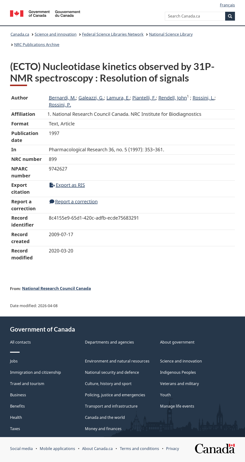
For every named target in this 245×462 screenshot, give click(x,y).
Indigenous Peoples (178, 372)
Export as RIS (67, 185)
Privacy (172, 448)
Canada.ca (20, 34)
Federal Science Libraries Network (113, 34)
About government (177, 342)
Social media (21, 448)
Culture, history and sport (108, 383)
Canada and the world (105, 417)
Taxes (15, 428)
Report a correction (74, 201)
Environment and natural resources (117, 361)
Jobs (14, 361)
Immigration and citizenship (35, 372)
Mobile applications (57, 448)
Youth (165, 395)
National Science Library (171, 34)
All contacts (20, 342)
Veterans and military (179, 383)
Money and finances (103, 428)
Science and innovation (56, 34)
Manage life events (177, 406)
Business (18, 395)
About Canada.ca (97, 448)
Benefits (17, 406)
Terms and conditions (139, 448)
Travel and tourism (27, 383)
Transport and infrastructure (111, 406)
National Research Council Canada (56, 288)
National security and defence (112, 372)
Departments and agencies (109, 342)
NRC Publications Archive (36, 44)
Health (16, 417)
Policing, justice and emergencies (115, 395)
